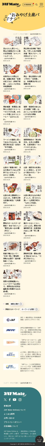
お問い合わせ (9, 418)
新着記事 (7, 406)
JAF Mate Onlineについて (15, 410)
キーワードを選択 (30, 309)
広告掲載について (11, 426)
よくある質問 (9, 414)
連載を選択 (16, 304)
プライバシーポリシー (13, 422)
